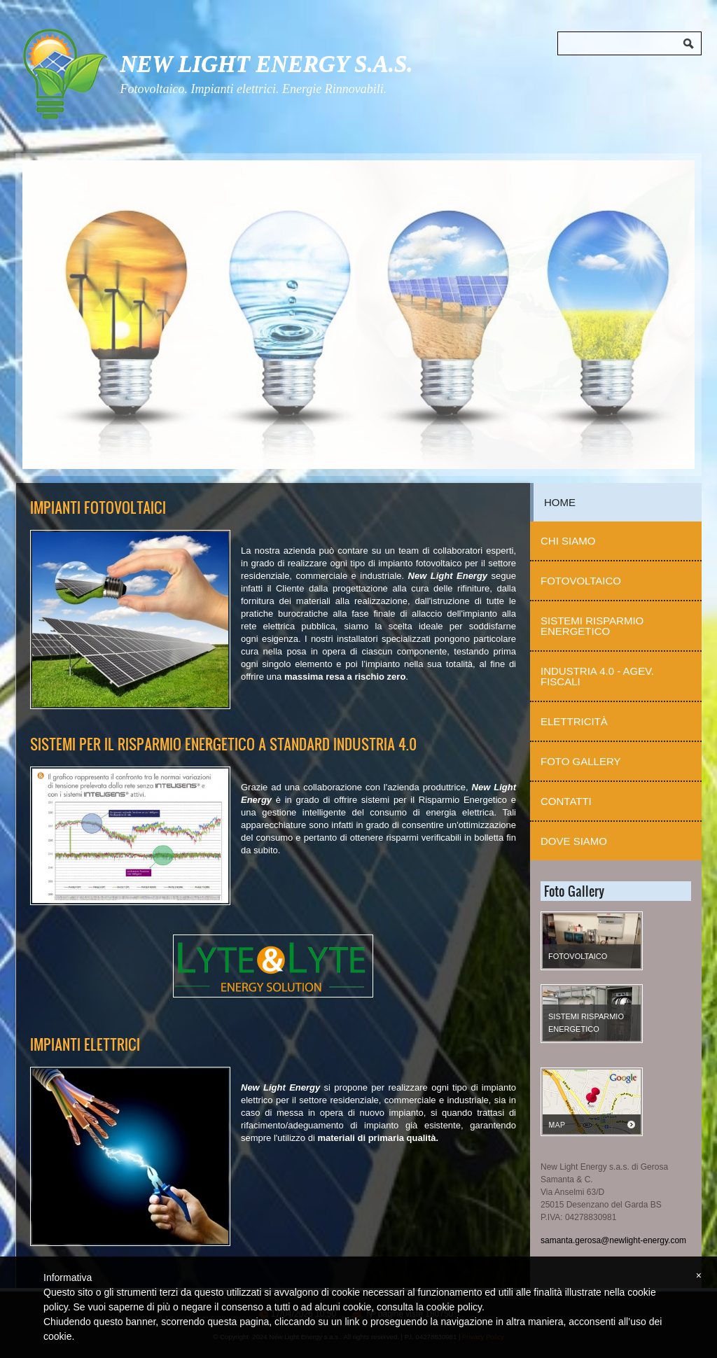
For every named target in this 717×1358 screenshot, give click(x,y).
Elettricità (574, 721)
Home (560, 502)
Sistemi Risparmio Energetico (592, 626)
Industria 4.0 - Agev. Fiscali (597, 676)
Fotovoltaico (581, 581)
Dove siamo (574, 841)
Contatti (566, 801)
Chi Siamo (568, 541)
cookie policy (454, 1306)
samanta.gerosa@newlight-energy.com (613, 1240)
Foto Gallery (581, 761)
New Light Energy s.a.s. (266, 63)
